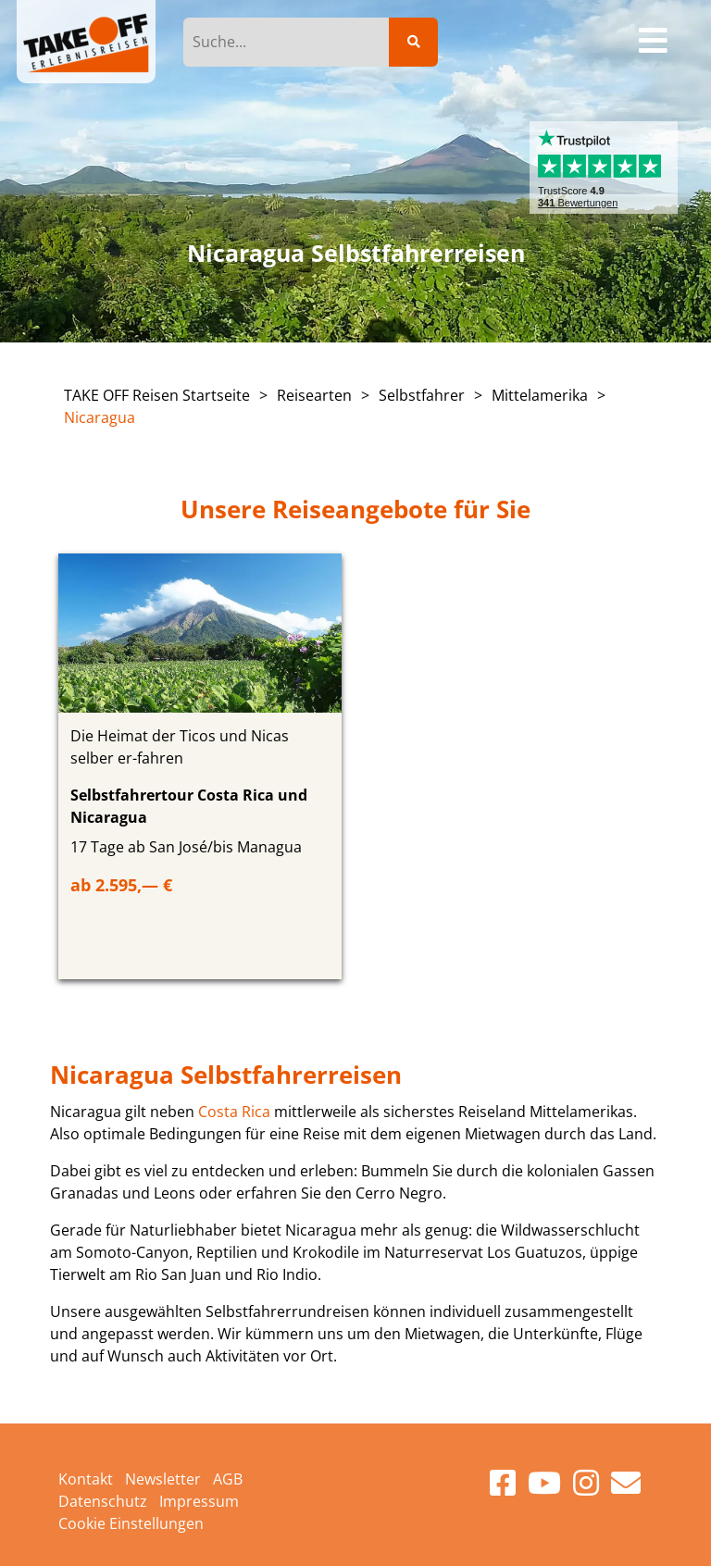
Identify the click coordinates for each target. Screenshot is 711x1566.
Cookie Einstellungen (131, 1523)
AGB (228, 1479)
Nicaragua (99, 417)
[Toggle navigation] (654, 41)
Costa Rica (234, 1111)
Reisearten (314, 395)
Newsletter (163, 1479)
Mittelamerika (540, 395)
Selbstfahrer (422, 395)
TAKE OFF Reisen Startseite (157, 395)
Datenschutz (102, 1501)
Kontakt (85, 1479)
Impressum (199, 1501)
